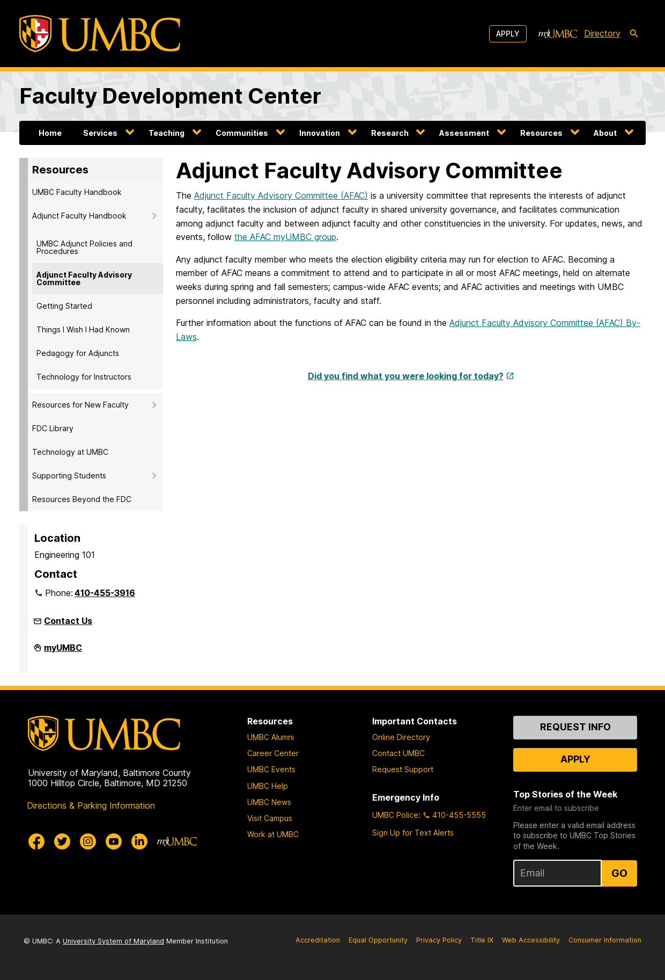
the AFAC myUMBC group (285, 236)
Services (100, 132)
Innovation (319, 132)
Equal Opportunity (378, 940)
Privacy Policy (439, 940)
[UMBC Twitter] (62, 841)
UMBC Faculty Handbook (77, 192)
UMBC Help (267, 785)
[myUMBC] (557, 34)
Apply (508, 33)
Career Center (273, 753)
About (605, 132)
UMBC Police (395, 814)
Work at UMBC (273, 834)
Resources (541, 132)
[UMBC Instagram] (88, 841)
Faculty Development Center (170, 96)
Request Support (402, 769)
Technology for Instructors (83, 376)
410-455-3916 (105, 592)
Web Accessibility (531, 940)
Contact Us (68, 620)
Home (50, 132)
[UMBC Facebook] (36, 841)
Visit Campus (269, 818)
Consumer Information (604, 940)
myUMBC (63, 652)
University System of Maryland (113, 941)
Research (390, 132)
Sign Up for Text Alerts (413, 832)
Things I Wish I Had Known (83, 329)
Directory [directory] (602, 33)
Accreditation (317, 940)
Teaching (166, 132)
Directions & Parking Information (91, 805)
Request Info (575, 726)
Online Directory (401, 737)
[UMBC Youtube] (113, 841)
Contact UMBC (398, 753)
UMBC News (269, 802)
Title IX (481, 940)
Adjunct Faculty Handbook (79, 215)
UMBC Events (271, 769)
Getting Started (64, 305)
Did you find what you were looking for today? (406, 376)
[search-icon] (634, 34)
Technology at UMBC (70, 451)
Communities (242, 132)
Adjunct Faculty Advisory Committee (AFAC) (281, 195)
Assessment (464, 132)
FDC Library (52, 428)
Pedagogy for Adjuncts (77, 353)
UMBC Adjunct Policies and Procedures (84, 247)
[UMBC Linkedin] (139, 841)
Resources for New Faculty (80, 404)
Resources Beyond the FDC (81, 499)
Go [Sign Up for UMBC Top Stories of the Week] (619, 873)
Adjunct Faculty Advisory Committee (84, 278)
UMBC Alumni (270, 737)
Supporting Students (69, 475)
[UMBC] (100, 34)
